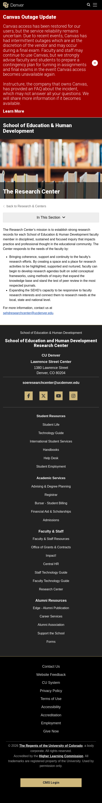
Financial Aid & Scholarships (51, 511)
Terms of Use (50, 699)
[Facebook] (29, 401)
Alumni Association (51, 624)
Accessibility (51, 707)
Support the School (50, 633)
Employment (51, 723)
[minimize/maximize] (95, 62)
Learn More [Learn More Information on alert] (13, 111)
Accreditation (51, 715)
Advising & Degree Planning (51, 486)
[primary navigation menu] (95, 5)
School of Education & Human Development (37, 128)
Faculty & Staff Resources (51, 539)
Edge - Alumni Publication (51, 608)
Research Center (51, 589)
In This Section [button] (51, 217)
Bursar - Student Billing (51, 503)
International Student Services (51, 441)
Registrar (51, 494)
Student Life (51, 424)
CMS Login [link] (51, 782)
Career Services (51, 616)
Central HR (51, 564)
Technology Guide (51, 433)
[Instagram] (73, 401)
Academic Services (51, 478)
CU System (51, 683)
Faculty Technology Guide (51, 581)
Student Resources (51, 416)
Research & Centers (32, 206)
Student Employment (51, 466)
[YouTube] (58, 401)
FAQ (38, 88)
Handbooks (51, 449)
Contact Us (51, 666)
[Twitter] (43, 401)
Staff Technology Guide (51, 572)
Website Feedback (51, 675)
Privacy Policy (51, 691)
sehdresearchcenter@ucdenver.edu (28, 313)
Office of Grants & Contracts (51, 547)
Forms (51, 641)
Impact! (51, 555)
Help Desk (51, 458)
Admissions (51, 520)
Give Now (51, 731)
